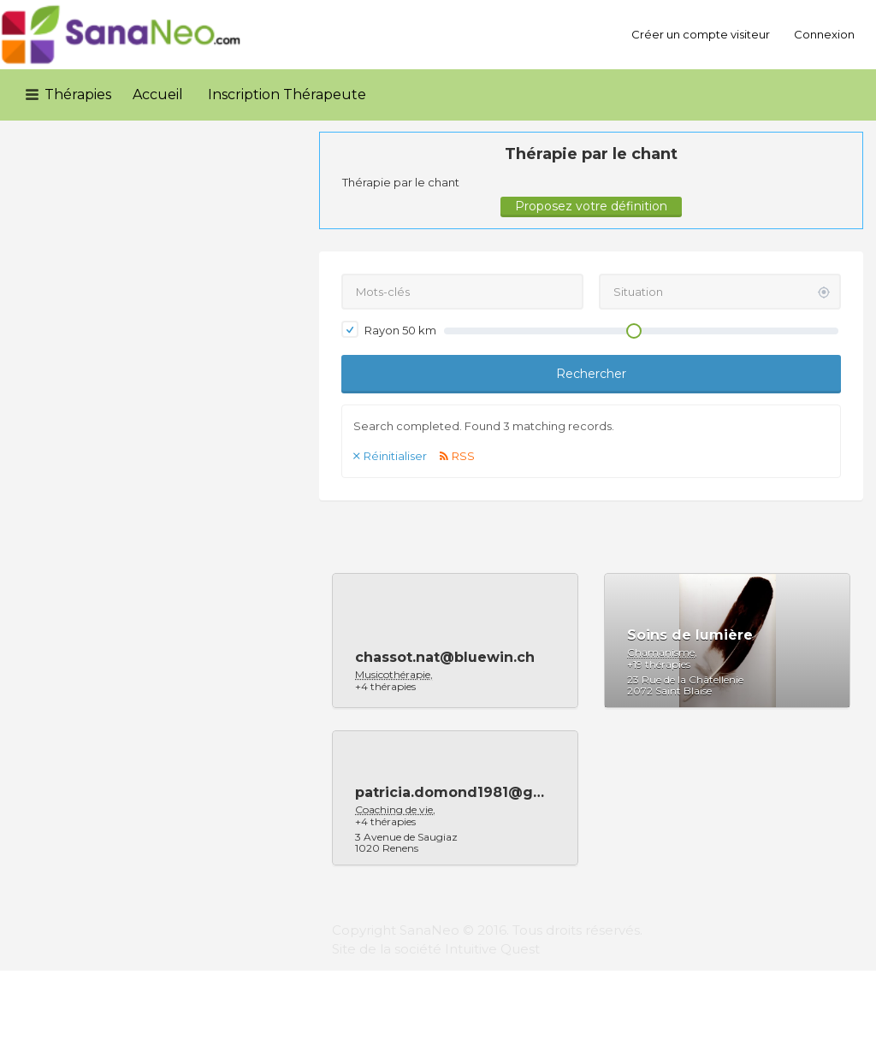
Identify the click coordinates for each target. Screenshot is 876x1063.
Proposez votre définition (591, 206)
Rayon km (388, 329)
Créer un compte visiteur (700, 34)
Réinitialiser (395, 456)
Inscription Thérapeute (287, 94)
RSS (463, 456)
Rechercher (591, 373)
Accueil (158, 94)
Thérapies (77, 94)
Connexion (824, 34)
